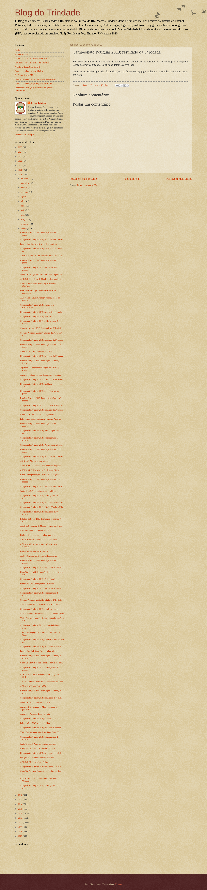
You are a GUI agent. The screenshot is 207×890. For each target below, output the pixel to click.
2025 (20, 147)
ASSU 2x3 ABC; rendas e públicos (35, 461)
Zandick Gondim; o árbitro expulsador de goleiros (41, 681)
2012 (20, 822)
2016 (20, 804)
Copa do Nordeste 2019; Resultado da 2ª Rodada (41, 328)
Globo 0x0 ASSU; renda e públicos (35, 702)
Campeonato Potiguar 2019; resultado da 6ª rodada (41, 239)
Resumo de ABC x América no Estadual (32, 63)
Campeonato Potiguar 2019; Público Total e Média (41, 379)
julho (23, 201)
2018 (20, 795)
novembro (25, 183)
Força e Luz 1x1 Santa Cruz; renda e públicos (39, 651)
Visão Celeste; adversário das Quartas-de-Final (40, 604)
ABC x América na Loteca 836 (33, 686)
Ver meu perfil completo (25, 135)
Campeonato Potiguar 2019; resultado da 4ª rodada (41, 486)
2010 (20, 831)
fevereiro (25, 224)
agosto (24, 197)
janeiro (24, 228)
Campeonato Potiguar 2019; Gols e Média (38, 579)
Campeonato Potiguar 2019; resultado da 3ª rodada (41, 410)
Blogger (118, 884)
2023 (20, 156)
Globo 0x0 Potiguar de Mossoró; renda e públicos (41, 274)
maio (23, 210)
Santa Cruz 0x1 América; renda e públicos (38, 744)
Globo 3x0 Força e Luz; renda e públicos (37, 535)
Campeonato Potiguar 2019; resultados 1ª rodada (41, 753)
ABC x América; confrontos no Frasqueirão (38, 556)
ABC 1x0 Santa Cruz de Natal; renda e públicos (40, 279)
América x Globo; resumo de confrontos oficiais (40, 375)
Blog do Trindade (47, 12)
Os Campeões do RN (24, 75)
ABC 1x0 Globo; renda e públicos (34, 762)
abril (23, 215)
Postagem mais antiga (179, 178)
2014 (20, 813)
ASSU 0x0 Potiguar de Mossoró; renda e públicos (41, 526)
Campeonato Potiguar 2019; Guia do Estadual (39, 718)
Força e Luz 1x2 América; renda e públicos (38, 244)
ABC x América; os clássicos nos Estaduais (38, 539)
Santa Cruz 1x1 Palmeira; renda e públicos (38, 491)
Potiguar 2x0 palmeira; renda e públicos (37, 757)
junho (23, 206)
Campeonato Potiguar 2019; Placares (36, 316)
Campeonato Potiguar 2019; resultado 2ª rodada (40, 727)
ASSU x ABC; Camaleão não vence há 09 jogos (40, 465)
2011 (20, 827)
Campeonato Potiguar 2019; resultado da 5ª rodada (41, 340)
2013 (20, 818)
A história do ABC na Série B (27, 67)
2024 (20, 152)
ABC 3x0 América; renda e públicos (35, 530)
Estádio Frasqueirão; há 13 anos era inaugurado (40, 475)
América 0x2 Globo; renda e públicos (36, 351)
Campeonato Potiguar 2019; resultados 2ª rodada (41, 646)
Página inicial (131, 178)
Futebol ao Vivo (22, 54)
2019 (20, 174)
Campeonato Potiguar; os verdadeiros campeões (35, 79)
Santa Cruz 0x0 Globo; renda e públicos (37, 584)
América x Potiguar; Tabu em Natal (35, 714)
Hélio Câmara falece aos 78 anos (34, 551)
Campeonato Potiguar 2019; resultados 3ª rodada (41, 567)
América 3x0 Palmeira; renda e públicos (37, 414)
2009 (20, 836)
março (23, 219)
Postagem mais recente (83, 178)
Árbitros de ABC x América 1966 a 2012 (32, 58)
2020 (20, 170)
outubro (24, 187)
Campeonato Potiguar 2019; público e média (39, 609)
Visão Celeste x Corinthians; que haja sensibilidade (42, 613)
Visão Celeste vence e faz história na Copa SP (39, 732)
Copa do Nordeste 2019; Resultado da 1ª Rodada (41, 600)
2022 (20, 161)
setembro (25, 192)
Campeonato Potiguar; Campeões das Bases (33, 83)
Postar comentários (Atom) (88, 185)
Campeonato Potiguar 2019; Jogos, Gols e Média (41, 312)
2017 (20, 799)
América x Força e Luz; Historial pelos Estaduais (41, 256)
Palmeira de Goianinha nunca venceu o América (40, 419)
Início (17, 50)
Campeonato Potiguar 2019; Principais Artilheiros (41, 405)
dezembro (25, 178)
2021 (20, 165)
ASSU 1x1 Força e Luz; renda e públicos (37, 748)
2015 (20, 809)
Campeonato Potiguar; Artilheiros (29, 71)
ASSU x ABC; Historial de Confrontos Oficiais (40, 470)
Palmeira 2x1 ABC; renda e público (35, 723)
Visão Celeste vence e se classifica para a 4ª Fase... (41, 663)
